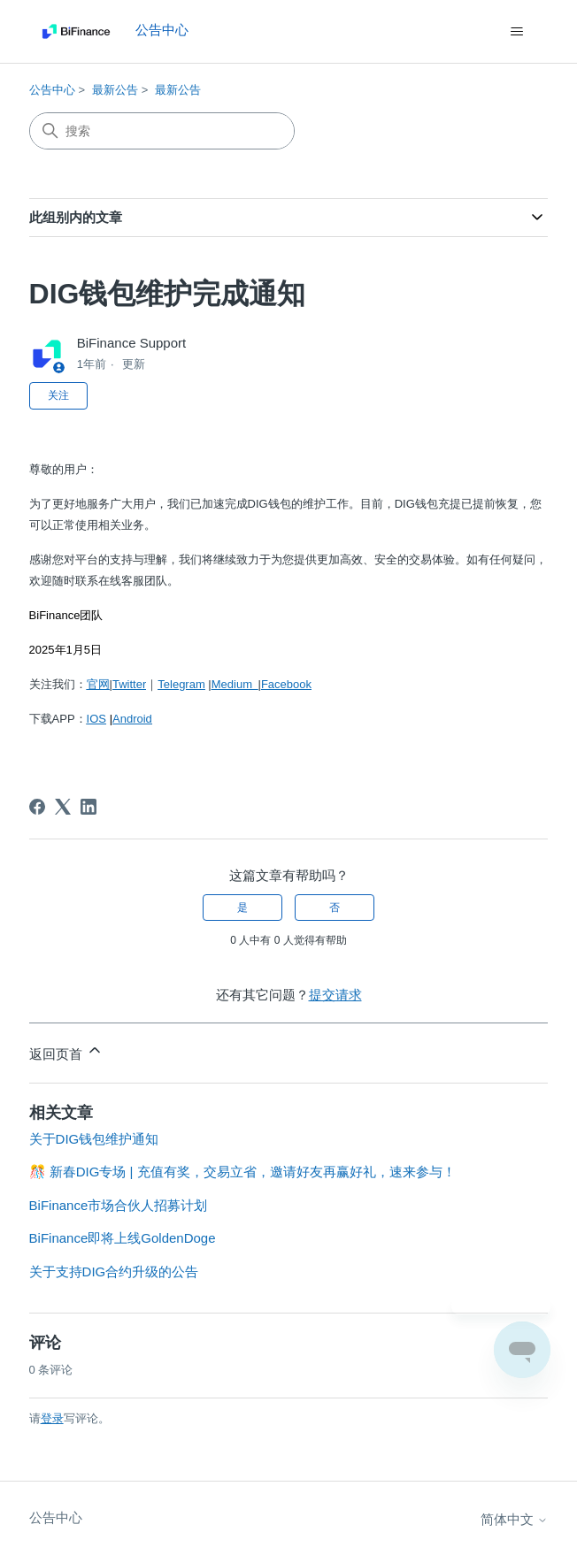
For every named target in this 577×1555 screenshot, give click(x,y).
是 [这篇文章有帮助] (242, 907)
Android (132, 718)
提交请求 (335, 994)
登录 (52, 1418)
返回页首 (66, 1051)
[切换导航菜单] (516, 32)
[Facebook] (37, 807)
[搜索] (162, 131)
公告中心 (52, 89)
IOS (96, 718)
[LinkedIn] (88, 807)
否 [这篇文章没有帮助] (334, 907)
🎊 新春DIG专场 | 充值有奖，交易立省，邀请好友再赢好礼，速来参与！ (242, 1171)
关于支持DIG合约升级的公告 (114, 1271)
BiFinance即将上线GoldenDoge (122, 1237)
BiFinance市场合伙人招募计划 (118, 1205)
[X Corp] (63, 807)
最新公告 (115, 89)
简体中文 (514, 1519)
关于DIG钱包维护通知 (94, 1138)
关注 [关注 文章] (58, 395)
